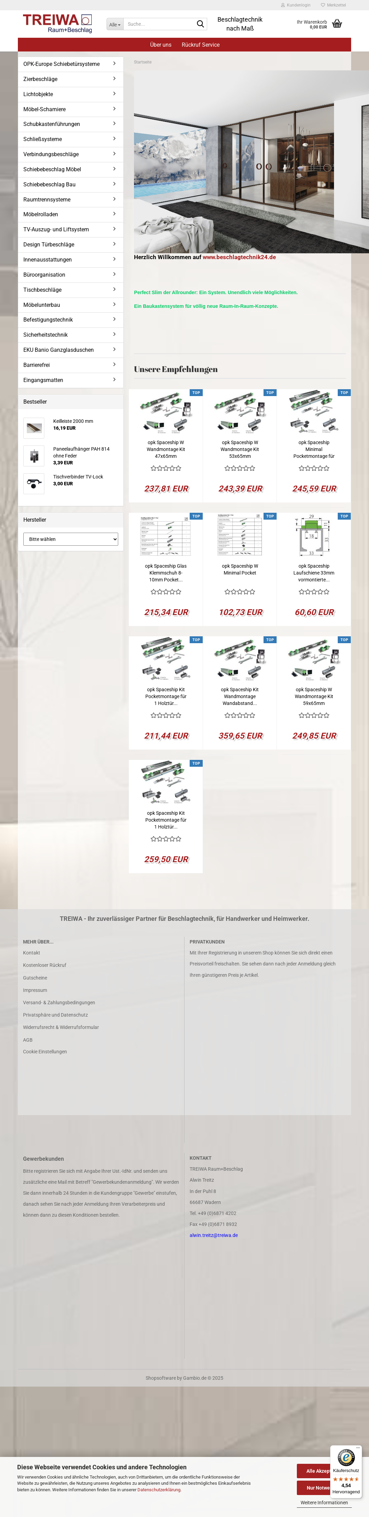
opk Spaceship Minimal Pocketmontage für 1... (314, 450)
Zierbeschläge (40, 79)
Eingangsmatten (43, 380)
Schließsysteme (42, 139)
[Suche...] (115, 24)
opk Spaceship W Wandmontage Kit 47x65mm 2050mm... (166, 450)
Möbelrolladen (40, 214)
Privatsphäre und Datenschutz (55, 1015)
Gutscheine (35, 978)
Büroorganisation (44, 274)
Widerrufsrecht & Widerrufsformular (61, 1027)
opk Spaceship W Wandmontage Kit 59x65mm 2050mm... (314, 697)
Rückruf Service (201, 45)
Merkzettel (333, 5)
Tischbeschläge (42, 290)
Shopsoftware (161, 1378)
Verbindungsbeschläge (51, 154)
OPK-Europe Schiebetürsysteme (61, 64)
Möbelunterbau (41, 305)
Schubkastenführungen (51, 124)
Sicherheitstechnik (45, 335)
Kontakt (31, 953)
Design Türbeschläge (48, 244)
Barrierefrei (36, 365)
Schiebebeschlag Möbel (52, 169)
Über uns (160, 45)
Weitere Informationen (324, 1502)
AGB (28, 1040)
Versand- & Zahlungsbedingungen (59, 1002)
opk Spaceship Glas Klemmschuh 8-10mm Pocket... (166, 572)
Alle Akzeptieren (324, 1471)
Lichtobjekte (38, 94)
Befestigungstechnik (48, 319)
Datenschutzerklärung (158, 1489)
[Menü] (358, 1449)
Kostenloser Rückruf (44, 965)
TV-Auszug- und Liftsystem (56, 229)
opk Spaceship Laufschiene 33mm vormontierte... (313, 572)
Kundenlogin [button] (296, 5)
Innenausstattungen (47, 259)
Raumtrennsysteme (46, 199)
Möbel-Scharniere (44, 109)
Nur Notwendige (324, 1488)
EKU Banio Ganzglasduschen (58, 350)
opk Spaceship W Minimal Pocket (240, 569)
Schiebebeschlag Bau (49, 184)
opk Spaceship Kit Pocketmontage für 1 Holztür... (166, 696)
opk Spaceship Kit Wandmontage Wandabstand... (240, 696)
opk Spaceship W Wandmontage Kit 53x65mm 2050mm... (240, 450)
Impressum (35, 990)
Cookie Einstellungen (45, 1051)
